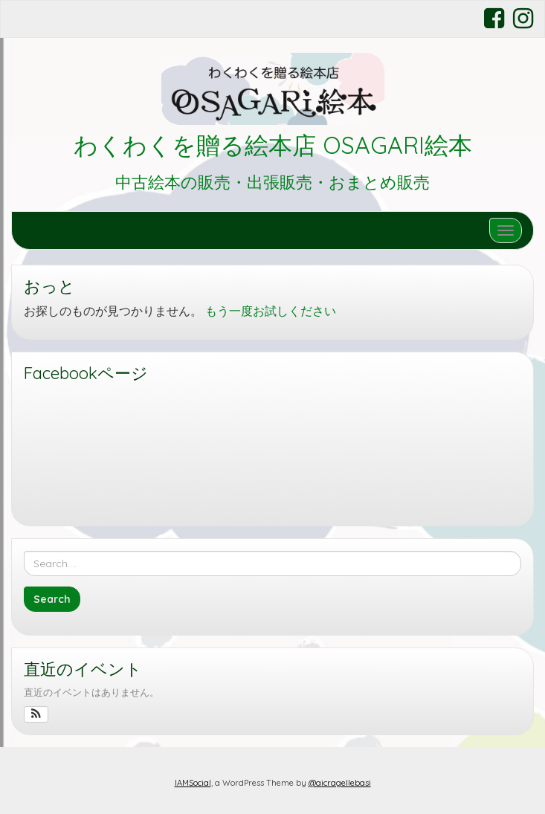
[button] (36, 714)
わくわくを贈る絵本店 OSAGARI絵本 (273, 145)
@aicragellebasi (340, 783)
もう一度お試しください (270, 310)
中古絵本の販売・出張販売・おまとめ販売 (272, 182)
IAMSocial (193, 783)
